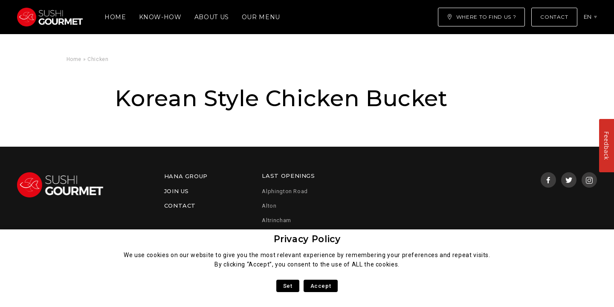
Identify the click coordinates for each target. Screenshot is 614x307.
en (588, 16)
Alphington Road (285, 191)
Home (115, 17)
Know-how (160, 17)
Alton (269, 206)
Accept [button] (320, 286)
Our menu (261, 17)
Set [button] (288, 286)
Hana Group (186, 176)
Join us (176, 191)
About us (211, 17)
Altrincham (276, 220)
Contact (180, 205)
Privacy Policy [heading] (307, 239)
